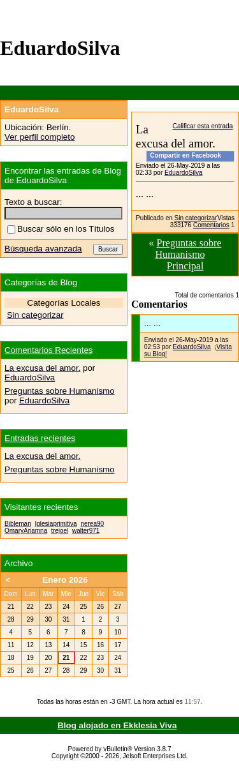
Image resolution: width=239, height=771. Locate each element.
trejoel (59, 530)
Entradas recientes (39, 438)
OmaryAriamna (25, 530)
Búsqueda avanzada (43, 248)
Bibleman (17, 523)
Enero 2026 (64, 580)
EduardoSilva (183, 172)
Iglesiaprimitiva (55, 523)
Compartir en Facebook (185, 155)
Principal (185, 265)
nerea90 (92, 523)
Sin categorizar (196, 217)
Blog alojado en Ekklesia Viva (117, 725)
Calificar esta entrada (203, 126)
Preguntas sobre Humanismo (188, 248)
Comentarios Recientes (48, 350)
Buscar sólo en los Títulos (60, 229)
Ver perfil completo (39, 137)
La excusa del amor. (42, 368)
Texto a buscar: (33, 202)
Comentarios (211, 224)
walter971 (85, 530)
